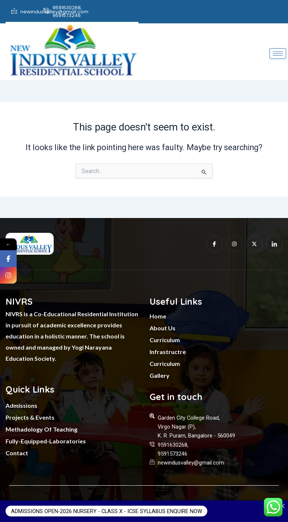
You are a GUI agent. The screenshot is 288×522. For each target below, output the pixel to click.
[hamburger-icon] (277, 53)
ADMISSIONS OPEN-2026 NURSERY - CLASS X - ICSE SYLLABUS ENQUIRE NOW (106, 511)
